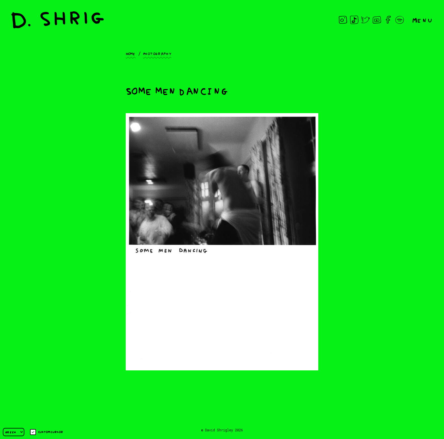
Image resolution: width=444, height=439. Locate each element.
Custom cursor (46, 432)
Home (131, 53)
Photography (157, 53)
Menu (422, 20)
